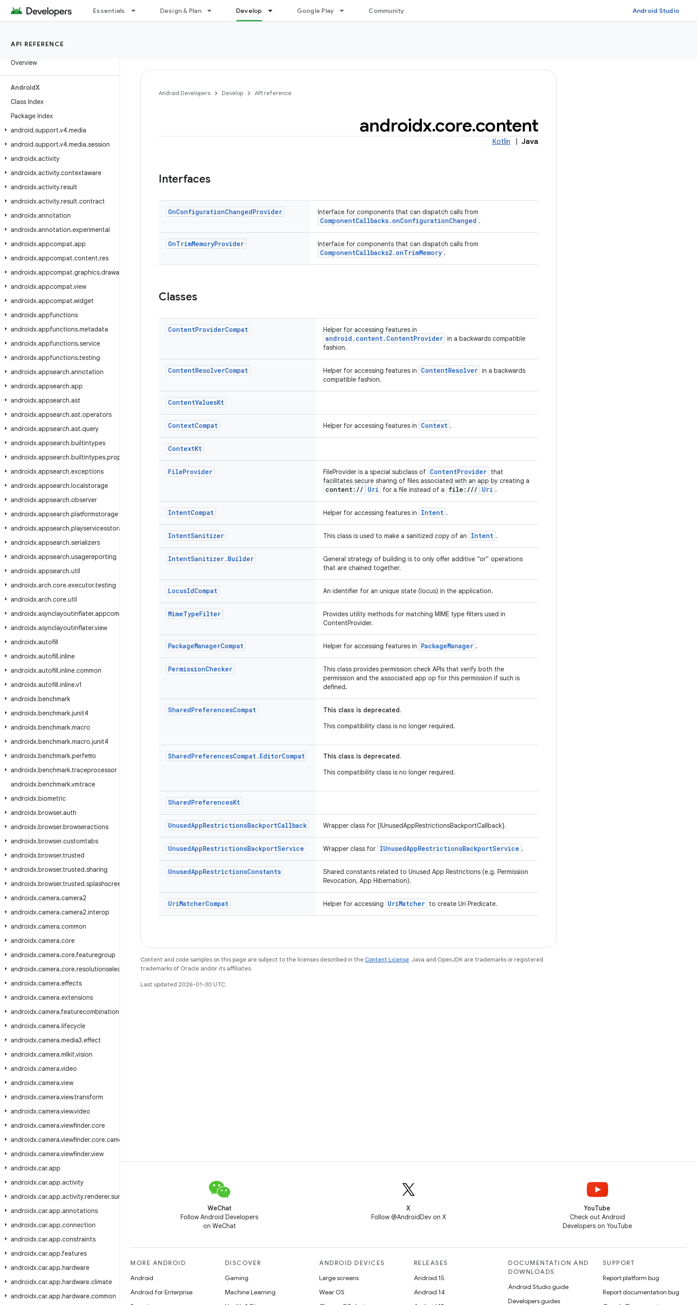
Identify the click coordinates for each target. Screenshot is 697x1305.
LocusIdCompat (192, 591)
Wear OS (331, 1292)
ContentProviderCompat (208, 329)
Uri (373, 489)
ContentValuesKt (196, 402)
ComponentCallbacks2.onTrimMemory (381, 252)
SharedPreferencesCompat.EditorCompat (236, 756)
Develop (232, 93)
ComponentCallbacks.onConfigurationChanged (398, 220)
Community (386, 11)
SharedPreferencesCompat (212, 710)
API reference (37, 44)
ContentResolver (449, 370)
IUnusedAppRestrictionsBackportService (449, 848)
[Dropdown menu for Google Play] (346, 10)
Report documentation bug (641, 1292)
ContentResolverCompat (208, 370)
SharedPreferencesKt (204, 802)
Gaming (236, 1278)
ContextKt (185, 448)
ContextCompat (193, 425)
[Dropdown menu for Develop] (274, 10)
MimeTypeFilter (194, 614)
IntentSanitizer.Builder (211, 559)
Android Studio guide (538, 1287)
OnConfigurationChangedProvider (225, 212)
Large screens (339, 1278)
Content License (387, 959)
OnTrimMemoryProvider (206, 243)
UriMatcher (406, 903)
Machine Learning (250, 1292)
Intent (432, 512)
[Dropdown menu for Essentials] (137, 10)
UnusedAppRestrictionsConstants (224, 871)
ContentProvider (458, 471)
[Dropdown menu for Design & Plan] (213, 10)
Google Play (315, 11)
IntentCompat (191, 512)
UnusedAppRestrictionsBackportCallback (237, 825)
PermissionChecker (200, 669)
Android (141, 1278)
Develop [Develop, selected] (249, 11)
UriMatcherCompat (198, 903)
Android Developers (184, 93)
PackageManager (447, 646)
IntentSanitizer (196, 535)
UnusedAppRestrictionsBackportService (236, 848)
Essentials (109, 11)
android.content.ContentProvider (384, 338)
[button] (58, 130)
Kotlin (501, 141)
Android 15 (429, 1278)
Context (434, 425)
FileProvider (190, 471)
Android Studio (656, 11)
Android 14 (429, 1292)
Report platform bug (631, 1278)
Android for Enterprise (161, 1292)
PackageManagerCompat (206, 646)
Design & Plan (180, 11)
